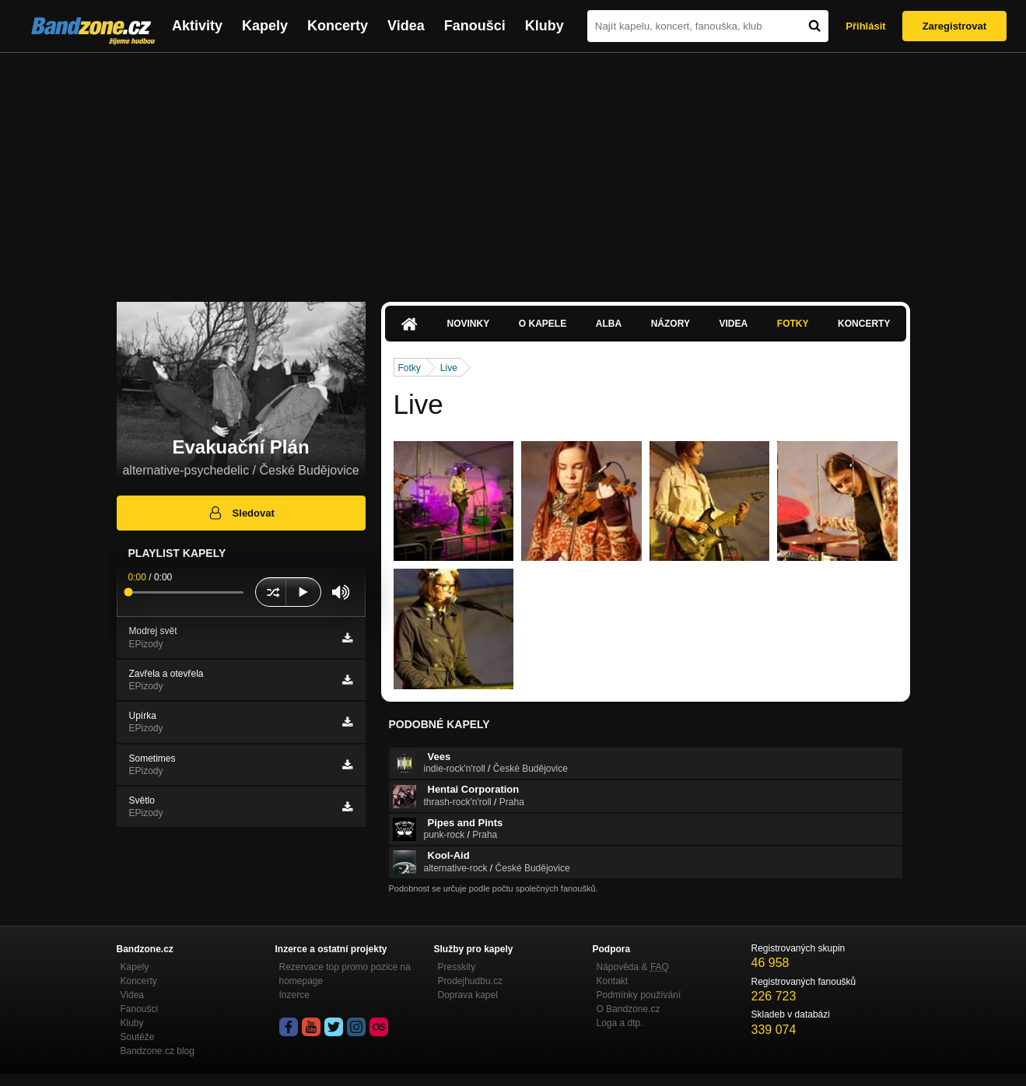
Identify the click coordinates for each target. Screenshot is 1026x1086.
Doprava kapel (468, 995)
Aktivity (197, 25)
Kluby (544, 25)
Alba (609, 323)
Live (448, 368)
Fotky (793, 323)
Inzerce (294, 995)
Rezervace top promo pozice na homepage (345, 974)
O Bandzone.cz (628, 1009)
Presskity (457, 967)
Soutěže (138, 1037)
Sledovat (241, 512)
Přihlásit (865, 26)
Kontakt (613, 981)
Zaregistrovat (954, 26)
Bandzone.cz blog (157, 1051)
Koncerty (337, 25)
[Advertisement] (513, 170)
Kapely (265, 25)
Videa (406, 25)
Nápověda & (633, 967)
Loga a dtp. (620, 1023)
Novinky (468, 323)
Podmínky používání (639, 995)
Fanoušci (475, 25)
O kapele (542, 323)
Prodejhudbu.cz (470, 981)
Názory (670, 323)
